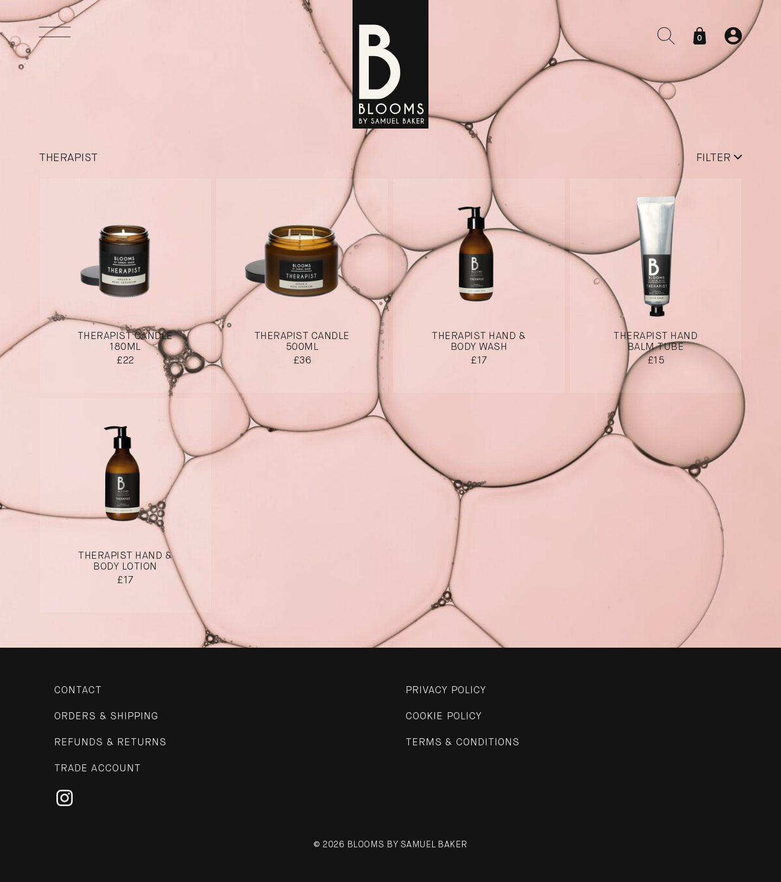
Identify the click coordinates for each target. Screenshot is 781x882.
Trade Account (97, 769)
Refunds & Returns (110, 742)
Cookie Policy (444, 716)
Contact (78, 690)
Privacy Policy (446, 690)
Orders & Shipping (106, 716)
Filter (719, 158)
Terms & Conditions (463, 742)
